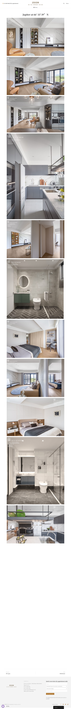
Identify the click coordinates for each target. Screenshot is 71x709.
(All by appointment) (13, 3)
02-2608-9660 (6, 3)
